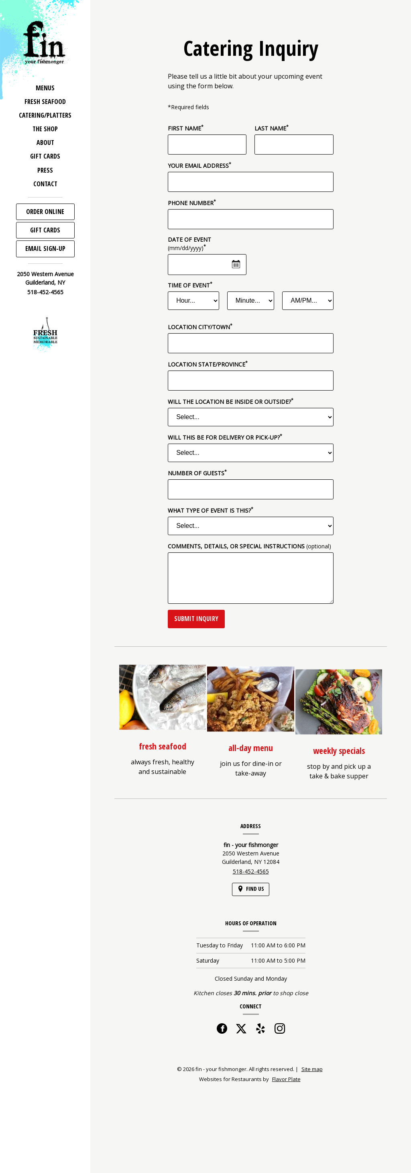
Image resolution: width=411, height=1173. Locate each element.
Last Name (271, 128)
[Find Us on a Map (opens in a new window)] (250, 889)
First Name (185, 128)
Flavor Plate (286, 1079)
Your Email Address (199, 165)
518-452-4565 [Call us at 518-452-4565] (45, 292)
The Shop (45, 128)
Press (45, 170)
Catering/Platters (45, 115)
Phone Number (192, 203)
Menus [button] (45, 87)
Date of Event (189, 244)
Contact (45, 183)
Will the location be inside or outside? (230, 401)
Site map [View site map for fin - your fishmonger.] (312, 1069)
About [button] (45, 142)
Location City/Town (200, 327)
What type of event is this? (210, 510)
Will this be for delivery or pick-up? (225, 437)
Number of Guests (197, 473)
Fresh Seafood (45, 101)
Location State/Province (208, 364)
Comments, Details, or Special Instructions (249, 546)
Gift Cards (45, 156)
